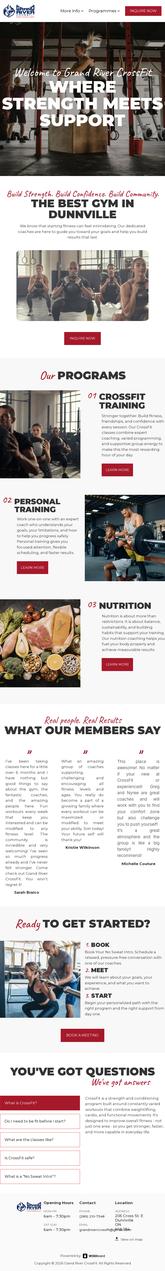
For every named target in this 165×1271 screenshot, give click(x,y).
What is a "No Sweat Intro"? (30, 1176)
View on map (132, 1239)
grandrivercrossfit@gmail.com (105, 1230)
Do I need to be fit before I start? (35, 1121)
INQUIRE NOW (143, 11)
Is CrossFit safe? (19, 1158)
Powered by (70, 1256)
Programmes (105, 10)
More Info (72, 10)
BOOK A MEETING (82, 1035)
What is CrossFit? (21, 1103)
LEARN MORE (117, 470)
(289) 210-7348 (92, 1216)
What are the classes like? (29, 1139)
